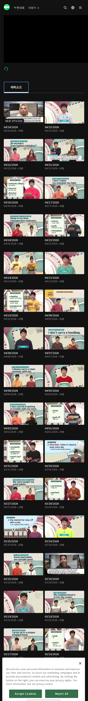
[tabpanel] (44, 387)
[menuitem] (19, 8)
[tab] (16, 87)
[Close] (80, 674)
